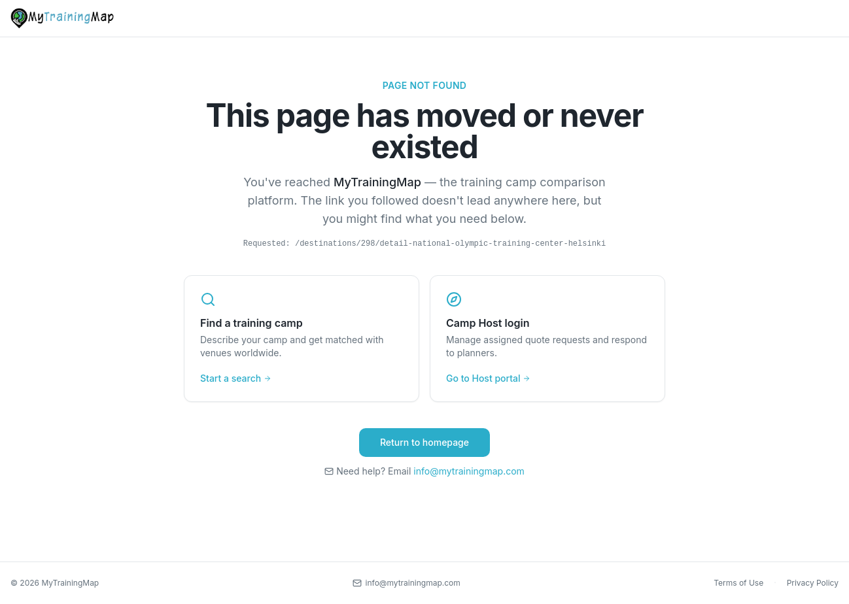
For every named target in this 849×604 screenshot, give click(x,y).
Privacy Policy (813, 583)
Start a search (235, 378)
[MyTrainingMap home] (62, 18)
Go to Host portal (488, 378)
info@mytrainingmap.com (469, 471)
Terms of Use (738, 583)
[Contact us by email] (406, 583)
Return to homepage (424, 442)
